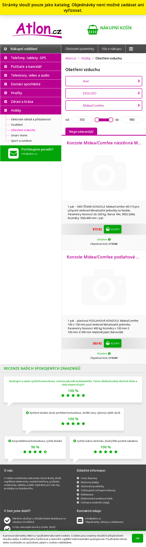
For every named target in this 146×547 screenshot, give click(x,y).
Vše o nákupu (111, 49)
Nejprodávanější (81, 132)
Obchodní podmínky (80, 49)
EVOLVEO (89, 93)
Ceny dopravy (89, 478)
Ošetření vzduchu (23, 130)
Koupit (113, 229)
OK (137, 538)
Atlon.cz (70, 58)
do (117, 120)
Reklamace (87, 494)
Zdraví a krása (22, 101)
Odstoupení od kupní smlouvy (98, 490)
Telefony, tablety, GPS (28, 57)
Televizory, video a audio (30, 75)
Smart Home (19, 135)
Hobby (16, 110)
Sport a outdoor (21, 140)
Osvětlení (17, 124)
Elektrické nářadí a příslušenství (31, 119)
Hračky (16, 92)
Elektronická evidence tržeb (97, 498)
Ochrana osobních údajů (95, 502)
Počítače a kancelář (26, 66)
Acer (86, 81)
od (67, 120)
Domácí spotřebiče (25, 84)
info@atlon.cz (29, 153)
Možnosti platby (90, 482)
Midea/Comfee (93, 105)
